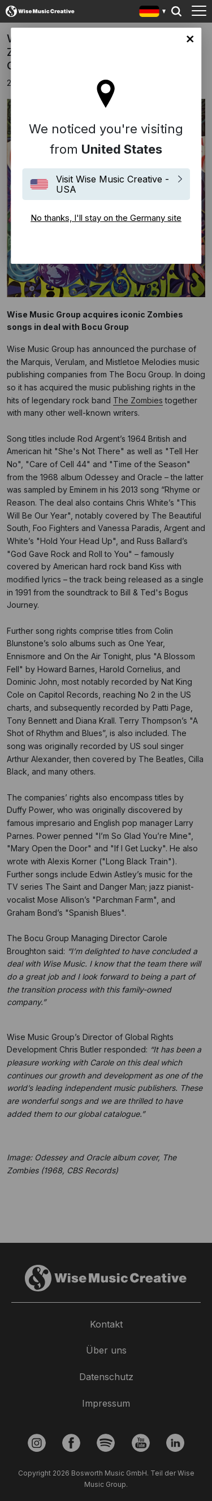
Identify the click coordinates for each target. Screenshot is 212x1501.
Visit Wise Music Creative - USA (112, 184)
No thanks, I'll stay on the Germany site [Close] (189, 38)
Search (176, 11)
